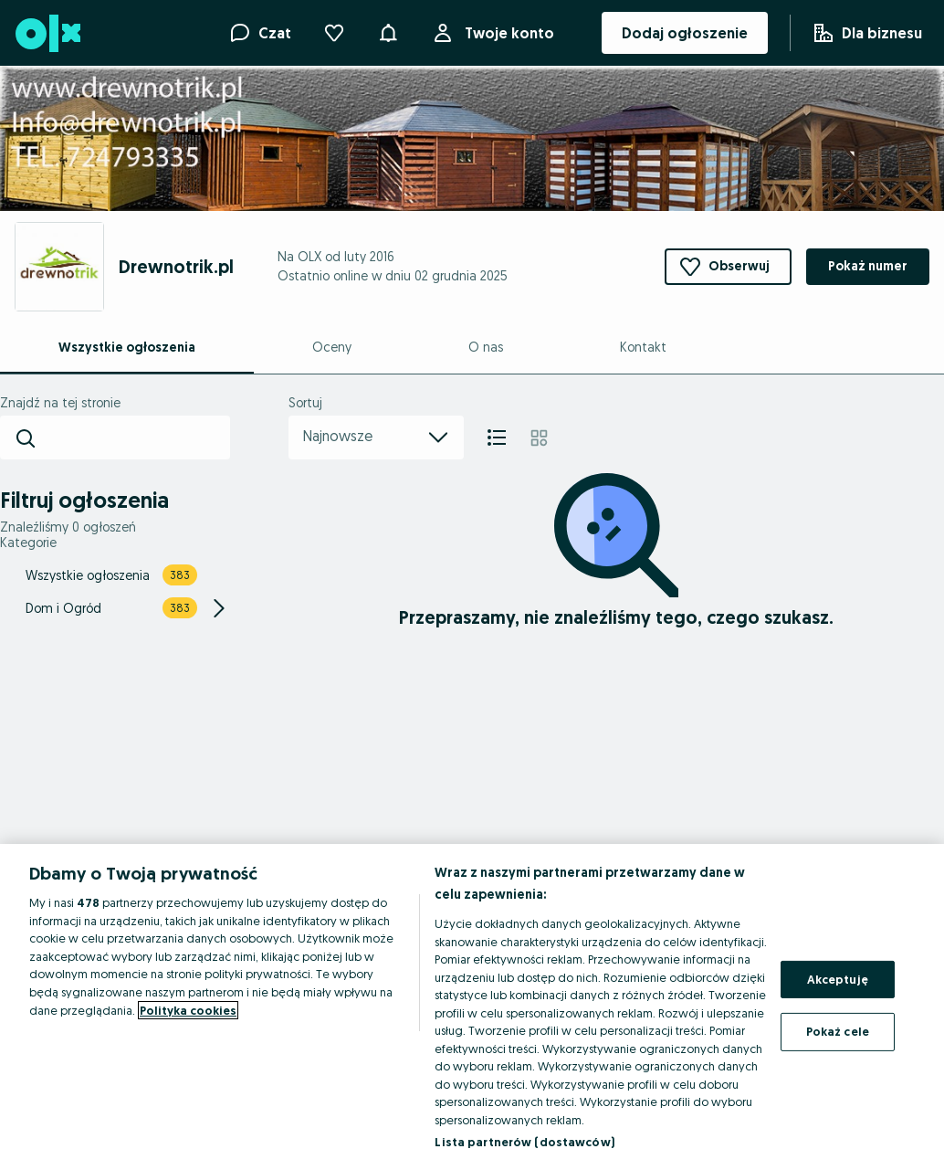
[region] (472, 1007)
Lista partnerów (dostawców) (524, 1141)
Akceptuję (837, 979)
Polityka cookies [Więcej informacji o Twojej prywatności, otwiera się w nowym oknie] (188, 1010)
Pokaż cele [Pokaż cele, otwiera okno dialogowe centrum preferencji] (837, 1031)
